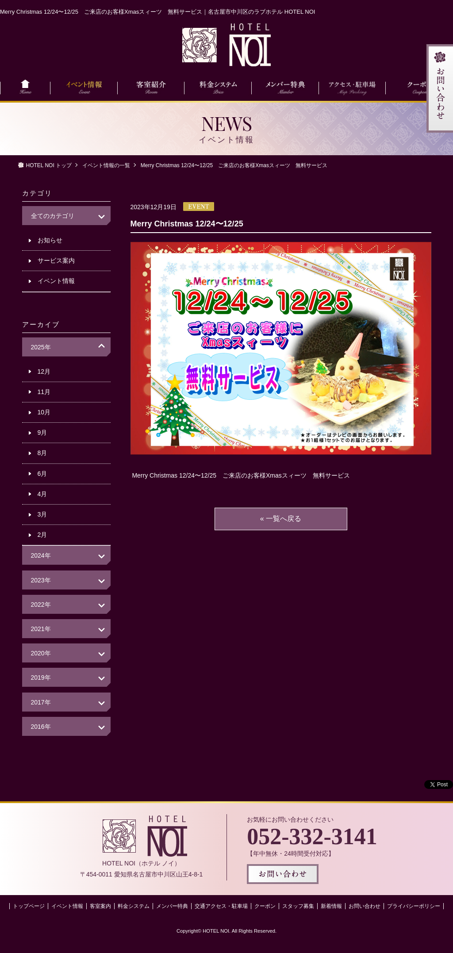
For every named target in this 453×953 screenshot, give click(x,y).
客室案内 (100, 906)
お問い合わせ (364, 906)
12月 (44, 371)
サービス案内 (56, 260)
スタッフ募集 (298, 906)
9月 (42, 432)
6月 (42, 473)
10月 (44, 412)
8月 (42, 452)
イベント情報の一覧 (106, 165)
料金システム (134, 906)
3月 (42, 514)
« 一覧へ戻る (280, 518)
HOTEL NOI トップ (49, 165)
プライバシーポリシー (413, 906)
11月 (44, 391)
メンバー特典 (172, 906)
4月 (42, 494)
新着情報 (331, 906)
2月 (42, 534)
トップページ (29, 906)
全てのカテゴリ (52, 215)
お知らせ (50, 240)
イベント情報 (56, 280)
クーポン (265, 906)
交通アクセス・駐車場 (221, 906)
